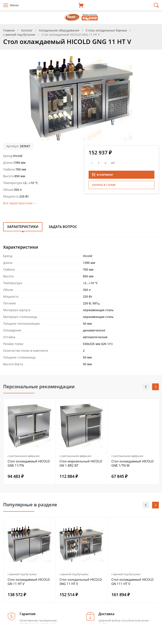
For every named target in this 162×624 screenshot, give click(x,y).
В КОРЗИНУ (102, 175)
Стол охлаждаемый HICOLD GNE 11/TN (29, 463)
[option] (29, 441)
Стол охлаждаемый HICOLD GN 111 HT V (132, 581)
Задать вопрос (63, 226)
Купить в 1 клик (104, 185)
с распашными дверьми (23, 456)
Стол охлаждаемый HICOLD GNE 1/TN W (132, 463)
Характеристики (22, 226)
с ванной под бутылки (22, 574)
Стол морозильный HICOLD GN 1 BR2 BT (80, 463)
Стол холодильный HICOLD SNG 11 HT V (80, 581)
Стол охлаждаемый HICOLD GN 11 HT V (29, 581)
